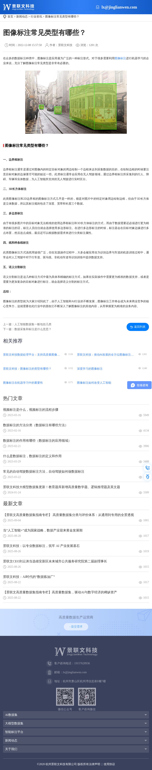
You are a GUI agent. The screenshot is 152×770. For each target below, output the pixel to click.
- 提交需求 (76, 627)
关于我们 (11, 749)
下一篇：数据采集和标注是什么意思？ (27, 329)
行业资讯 (36, 16)
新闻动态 (22, 16)
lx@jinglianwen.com (119, 7)
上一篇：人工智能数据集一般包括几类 (27, 324)
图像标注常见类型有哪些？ (62, 16)
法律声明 (94, 764)
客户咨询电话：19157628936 (68, 666)
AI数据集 (11, 714)
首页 (10, 16)
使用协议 (109, 764)
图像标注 (120, 58)
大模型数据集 (14, 723)
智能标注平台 (14, 732)
